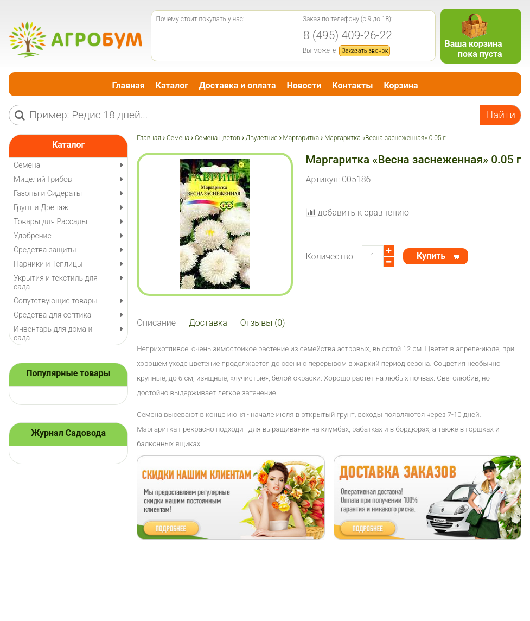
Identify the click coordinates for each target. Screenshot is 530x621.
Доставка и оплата (237, 85)
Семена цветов (217, 138)
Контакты (352, 85)
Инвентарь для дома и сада (53, 333)
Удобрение (33, 235)
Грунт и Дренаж (41, 207)
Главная (128, 85)
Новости (303, 85)
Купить (431, 256)
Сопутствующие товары (56, 300)
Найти (500, 115)
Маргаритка (301, 138)
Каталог (172, 85)
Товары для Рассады (50, 221)
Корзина (401, 85)
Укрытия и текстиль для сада (56, 282)
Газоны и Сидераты (48, 193)
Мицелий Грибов (43, 179)
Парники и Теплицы (48, 263)
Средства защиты (45, 249)
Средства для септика (52, 314)
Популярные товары (68, 373)
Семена (178, 138)
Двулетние (261, 138)
